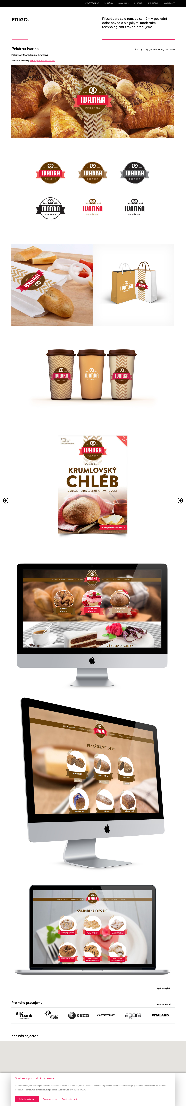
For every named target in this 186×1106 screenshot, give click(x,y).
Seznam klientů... (165, 1004)
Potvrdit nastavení (26, 1099)
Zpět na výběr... (164, 988)
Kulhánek (180, 501)
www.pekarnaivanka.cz (42, 60)
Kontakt (169, 3)
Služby (108, 3)
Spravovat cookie (50, 1099)
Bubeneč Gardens (6, 501)
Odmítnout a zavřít (69, 1099)
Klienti (138, 3)
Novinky (123, 3)
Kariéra (153, 3)
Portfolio (92, 3)
